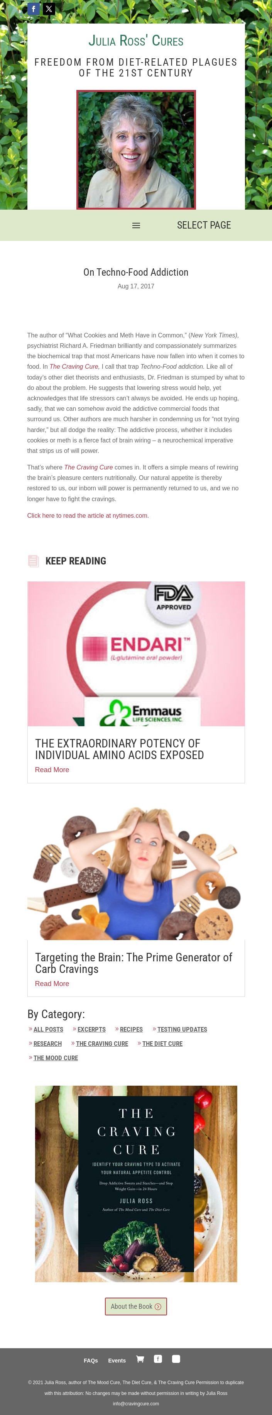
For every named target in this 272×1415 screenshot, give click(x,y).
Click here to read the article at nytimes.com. (89, 515)
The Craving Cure (73, 366)
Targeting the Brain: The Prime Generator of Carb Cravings (134, 963)
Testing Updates (182, 1029)
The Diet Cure (162, 1043)
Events (117, 1360)
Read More (52, 770)
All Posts (48, 1029)
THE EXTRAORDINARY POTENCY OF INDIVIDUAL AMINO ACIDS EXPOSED (119, 749)
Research (48, 1043)
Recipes (131, 1029)
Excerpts (92, 1029)
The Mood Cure (56, 1058)
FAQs (91, 1360)
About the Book (131, 1306)
